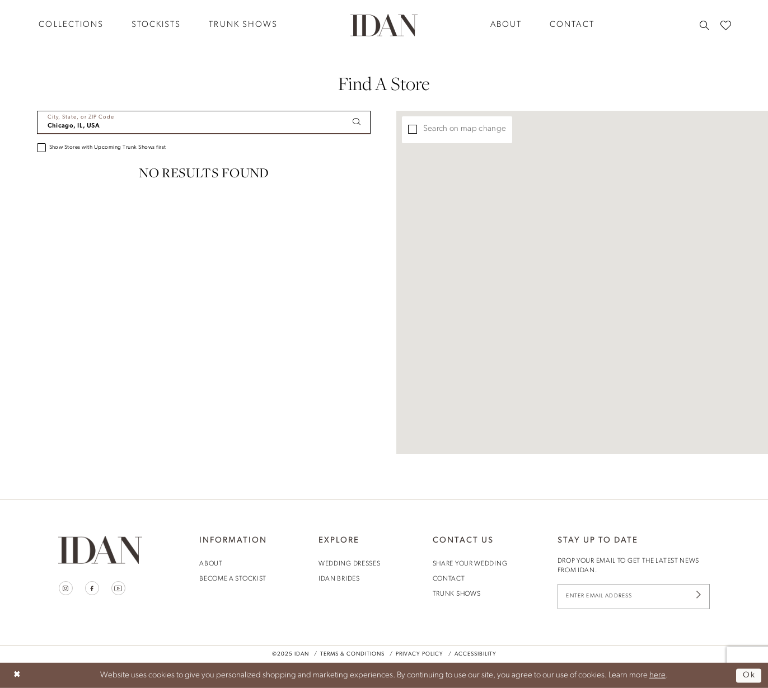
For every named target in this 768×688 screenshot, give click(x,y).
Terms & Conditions (352, 655)
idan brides (339, 579)
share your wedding (470, 563)
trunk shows (457, 594)
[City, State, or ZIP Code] (204, 122)
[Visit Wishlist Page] (726, 25)
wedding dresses (350, 563)
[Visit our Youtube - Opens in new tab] (118, 588)
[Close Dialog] (17, 675)
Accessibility (476, 655)
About (211, 563)
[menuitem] (71, 25)
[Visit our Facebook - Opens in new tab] (92, 588)
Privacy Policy (419, 655)
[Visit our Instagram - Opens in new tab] (65, 588)
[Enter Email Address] (634, 596)
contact (449, 579)
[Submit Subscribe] (698, 596)
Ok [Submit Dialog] (749, 675)
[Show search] (704, 25)
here (657, 675)
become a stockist (232, 579)
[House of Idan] (384, 24)
